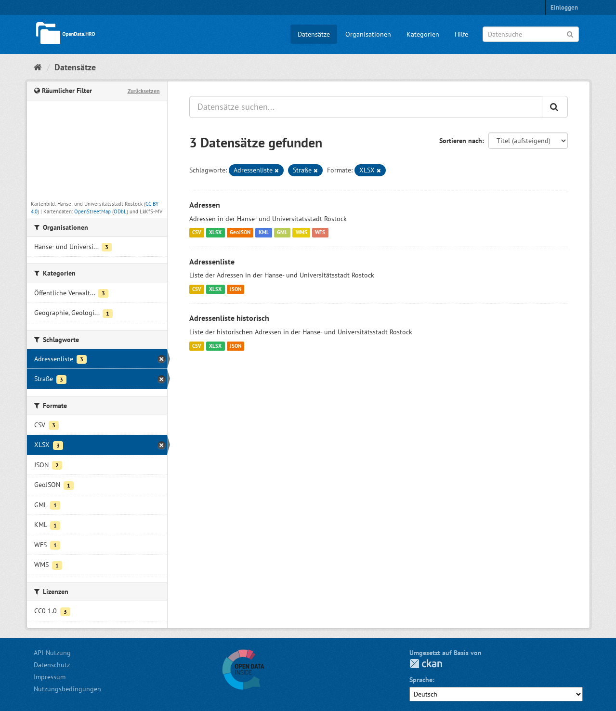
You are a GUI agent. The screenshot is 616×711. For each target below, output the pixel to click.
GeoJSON (240, 232)
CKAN (425, 663)
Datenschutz (52, 664)
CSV (196, 232)
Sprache (421, 679)
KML (264, 232)
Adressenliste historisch (229, 318)
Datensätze (314, 34)
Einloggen (564, 7)
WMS (301, 232)
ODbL (120, 211)
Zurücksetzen (144, 90)
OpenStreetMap (92, 211)
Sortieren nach (460, 140)
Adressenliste (212, 261)
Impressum (50, 676)
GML (282, 232)
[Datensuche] (531, 34)
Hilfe (461, 34)
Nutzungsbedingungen (67, 689)
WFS (320, 232)
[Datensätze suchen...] (365, 107)
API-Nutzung (52, 652)
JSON (235, 289)
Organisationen (368, 34)
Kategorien (422, 34)
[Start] (38, 67)
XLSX (215, 232)
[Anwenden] (570, 33)
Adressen (204, 205)
